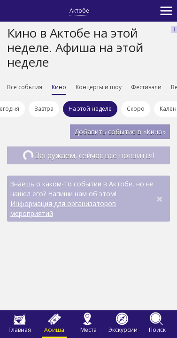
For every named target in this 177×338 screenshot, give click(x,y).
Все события (24, 87)
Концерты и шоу (99, 87)
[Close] (159, 198)
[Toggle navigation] (166, 11)
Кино (59, 87)
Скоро (138, 109)
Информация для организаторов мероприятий (63, 208)
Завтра (46, 109)
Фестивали (146, 87)
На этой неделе (93, 109)
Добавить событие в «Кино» (120, 131)
